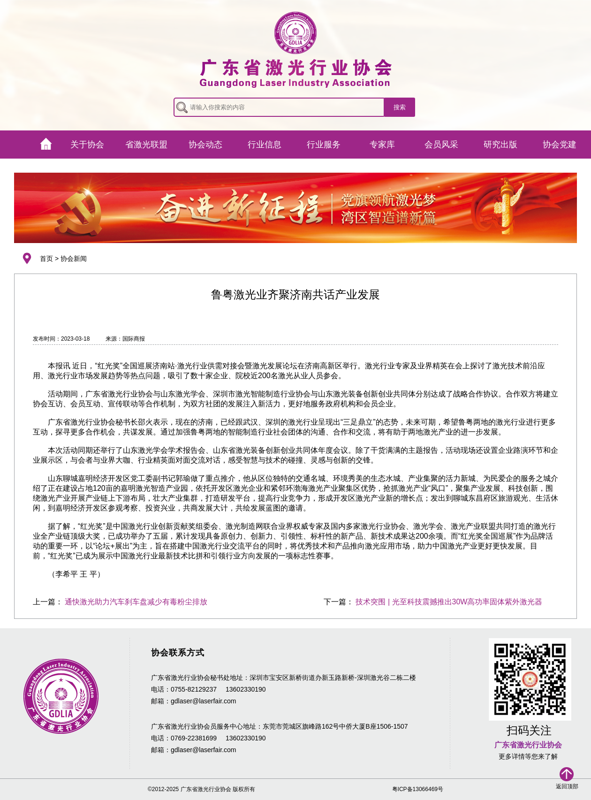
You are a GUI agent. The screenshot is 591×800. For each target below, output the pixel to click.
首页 (46, 258)
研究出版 (500, 144)
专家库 (382, 144)
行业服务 (324, 144)
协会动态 (205, 144)
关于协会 (87, 144)
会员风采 (441, 144)
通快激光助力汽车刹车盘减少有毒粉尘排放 (136, 602)
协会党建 (559, 144)
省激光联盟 (146, 144)
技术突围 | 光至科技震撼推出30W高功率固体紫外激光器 (449, 602)
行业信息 (264, 144)
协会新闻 (74, 258)
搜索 (400, 107)
